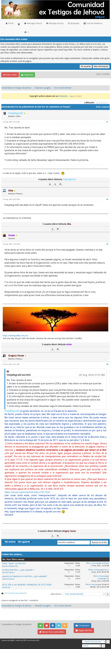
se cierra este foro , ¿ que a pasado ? (18, 570)
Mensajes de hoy (55, 23)
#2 (107, 199)
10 (69, 579)
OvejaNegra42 (103, 579)
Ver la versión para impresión (16, 593)
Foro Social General (62, 88)
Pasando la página (43, 88)
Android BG (34, 640)
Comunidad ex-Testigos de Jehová (16, 88)
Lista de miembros (93, 23)
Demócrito (6, 587)
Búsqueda (73, 23)
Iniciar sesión (10, 75)
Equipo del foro (84, 630)
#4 (107, 364)
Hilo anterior (9, 542)
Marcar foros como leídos (51, 632)
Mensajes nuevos (33, 23)
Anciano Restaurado (10, 566)
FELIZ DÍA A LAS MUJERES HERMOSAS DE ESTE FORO (27, 585)
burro (106, 570)
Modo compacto (102, 107)
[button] (26, 32)
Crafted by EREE (21, 640)
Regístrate (27, 75)
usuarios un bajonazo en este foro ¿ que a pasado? (24, 576)
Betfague (105, 563)
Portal (9, 23)
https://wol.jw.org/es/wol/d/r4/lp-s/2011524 (27, 492)
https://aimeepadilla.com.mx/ (15, 335)
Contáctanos (82, 625)
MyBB (12, 640)
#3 (107, 244)
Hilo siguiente (24, 542)
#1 (107, 122)
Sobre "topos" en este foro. (14, 563)
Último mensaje (92, 563)
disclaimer (63, 96)
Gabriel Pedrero (8, 572)
